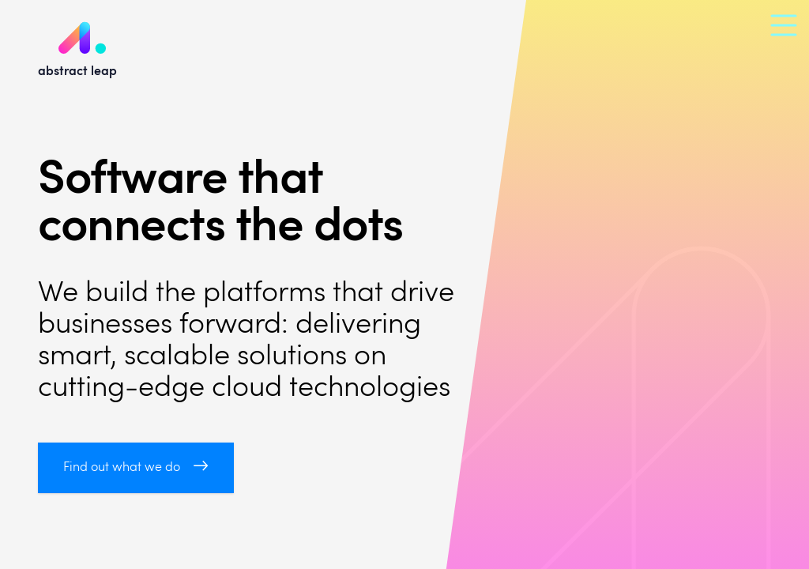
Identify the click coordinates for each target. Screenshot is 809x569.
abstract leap (77, 39)
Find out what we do (136, 467)
